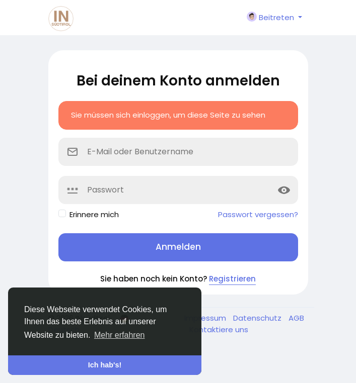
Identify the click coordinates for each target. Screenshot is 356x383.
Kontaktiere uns (218, 329)
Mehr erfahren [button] (119, 335)
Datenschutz (258, 318)
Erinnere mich (94, 214)
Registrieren (232, 278)
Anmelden (178, 247)
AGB (296, 318)
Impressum (206, 318)
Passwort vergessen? (258, 214)
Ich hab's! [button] (105, 365)
